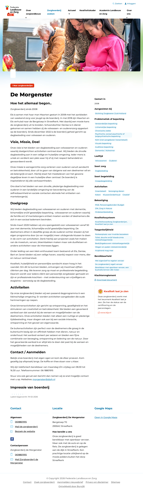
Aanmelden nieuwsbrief (70, 482)
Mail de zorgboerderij (26, 426)
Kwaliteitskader (88, 10)
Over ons (129, 12)
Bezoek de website (25, 431)
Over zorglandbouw (33, 12)
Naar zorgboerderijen (22, 85)
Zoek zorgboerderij (44, 482)
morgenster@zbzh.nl (44, 379)
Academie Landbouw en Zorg (110, 12)
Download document (106, 280)
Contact (27, 482)
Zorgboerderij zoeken (54, 12)
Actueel (72, 12)
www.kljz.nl (104, 312)
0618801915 (21, 422)
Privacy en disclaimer (97, 482)
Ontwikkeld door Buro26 (71, 486)
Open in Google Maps (106, 417)
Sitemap (115, 482)
